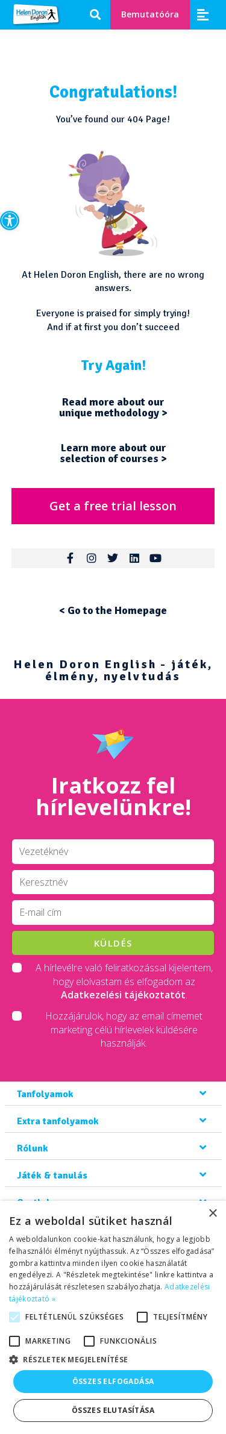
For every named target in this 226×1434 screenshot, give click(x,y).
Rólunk (32, 1148)
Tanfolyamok (45, 1094)
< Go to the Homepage (113, 610)
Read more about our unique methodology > (113, 407)
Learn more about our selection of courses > (113, 453)
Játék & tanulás (52, 1175)
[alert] (113, 1317)
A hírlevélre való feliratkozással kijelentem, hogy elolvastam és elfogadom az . (124, 981)
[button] (9, 220)
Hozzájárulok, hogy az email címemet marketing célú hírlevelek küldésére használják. (123, 1029)
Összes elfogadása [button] (113, 1381)
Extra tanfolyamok (58, 1121)
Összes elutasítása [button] (113, 1410)
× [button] (212, 1213)
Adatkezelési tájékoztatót (123, 994)
